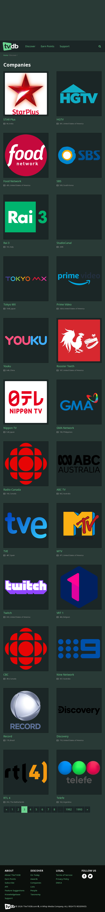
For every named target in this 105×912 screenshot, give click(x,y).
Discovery (63, 736)
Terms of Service (64, 875)
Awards (34, 879)
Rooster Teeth (65, 366)
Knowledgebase (12, 894)
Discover (30, 46)
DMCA (59, 882)
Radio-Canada (12, 489)
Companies (35, 882)
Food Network (12, 181)
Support (65, 46)
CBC (5, 674)
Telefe (60, 798)
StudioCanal (64, 243)
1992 (69, 809)
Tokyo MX (9, 304)
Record (7, 736)
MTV (59, 551)
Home (5, 55)
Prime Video (64, 304)
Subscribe (9, 882)
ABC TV (61, 489)
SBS (59, 181)
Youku (7, 366)
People (33, 890)
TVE (5, 551)
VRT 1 (60, 613)
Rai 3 (6, 243)
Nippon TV (9, 428)
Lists (32, 886)
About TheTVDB (12, 875)
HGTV (60, 119)
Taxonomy (35, 894)
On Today (35, 875)
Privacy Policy (62, 879)
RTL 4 (6, 798)
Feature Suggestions (14, 890)
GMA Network (65, 428)
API (6, 886)
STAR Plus (9, 119)
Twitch (7, 613)
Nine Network (65, 674)
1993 (79, 809)
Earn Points (47, 46)
